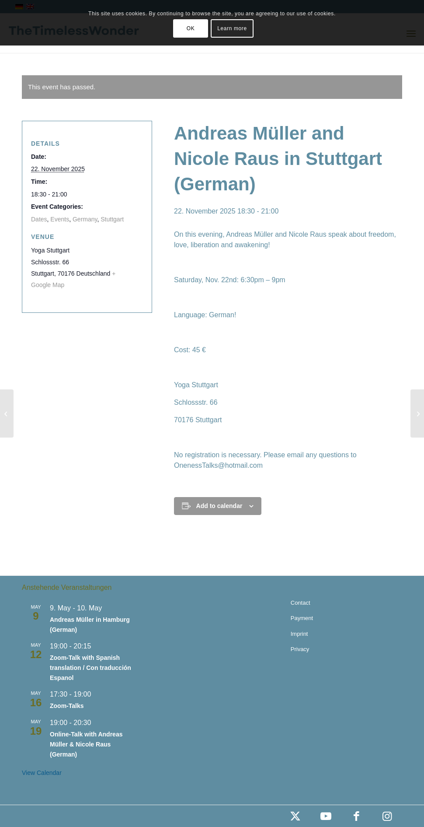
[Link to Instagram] (386, 816)
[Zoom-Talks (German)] (417, 413)
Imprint (299, 634)
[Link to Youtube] (325, 816)
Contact (300, 602)
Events (59, 219)
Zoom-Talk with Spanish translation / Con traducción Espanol (90, 667)
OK (191, 28)
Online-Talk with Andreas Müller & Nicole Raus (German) (86, 744)
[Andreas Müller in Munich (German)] (7, 413)
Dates (39, 219)
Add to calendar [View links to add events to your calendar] (219, 505)
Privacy (300, 649)
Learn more (232, 28)
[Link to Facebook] (356, 816)
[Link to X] (295, 816)
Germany (85, 219)
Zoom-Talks (67, 705)
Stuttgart (112, 219)
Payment (302, 618)
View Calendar (42, 772)
